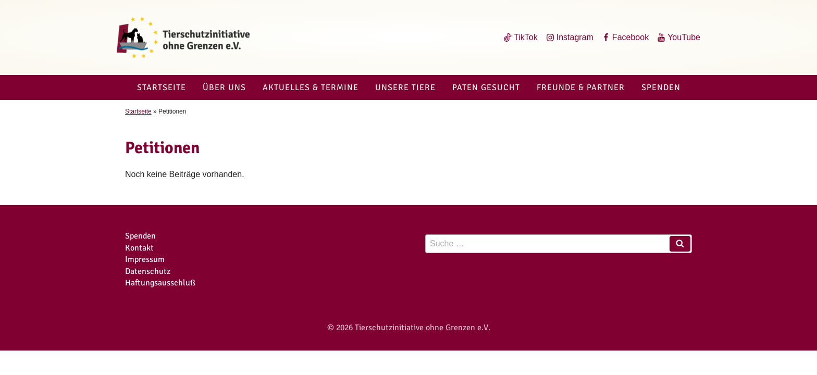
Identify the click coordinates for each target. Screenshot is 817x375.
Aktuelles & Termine (310, 87)
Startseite (161, 87)
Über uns (224, 87)
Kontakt (139, 248)
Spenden (660, 87)
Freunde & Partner (581, 87)
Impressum (145, 259)
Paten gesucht (486, 87)
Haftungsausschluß (160, 283)
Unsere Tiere (405, 87)
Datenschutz (147, 271)
